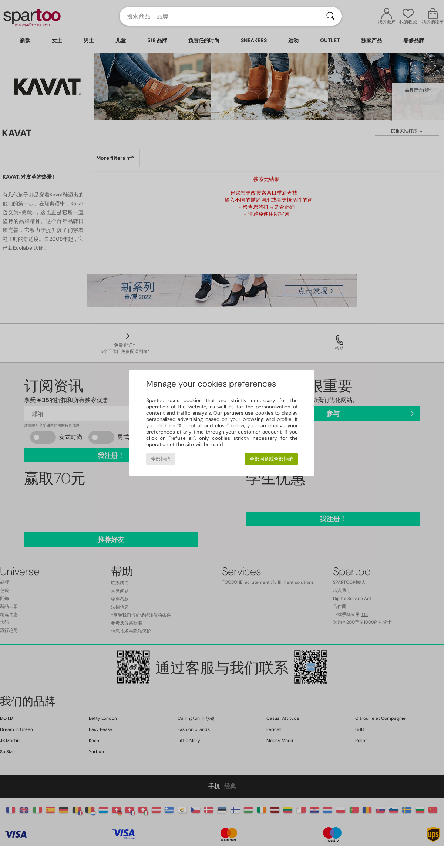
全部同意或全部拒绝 (271, 459)
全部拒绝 (160, 459)
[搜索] (330, 16)
